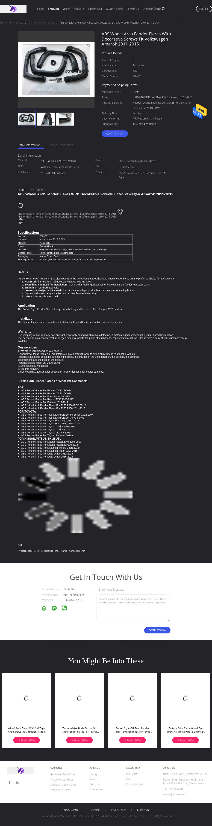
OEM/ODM (132, 774)
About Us (79, 8)
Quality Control (114, 8)
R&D (128, 779)
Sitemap (95, 810)
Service (93, 779)
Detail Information (29, 145)
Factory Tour (95, 8)
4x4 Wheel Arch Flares (63, 774)
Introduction (96, 789)
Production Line (135, 784)
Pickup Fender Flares (62, 779)
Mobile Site (143, 810)
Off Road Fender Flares (63, 784)
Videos (66, 8)
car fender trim (77, 550)
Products (53, 8)
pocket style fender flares (54, 550)
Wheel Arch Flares (60, 789)
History (93, 774)
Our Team (95, 784)
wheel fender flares (29, 550)
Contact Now (114, 133)
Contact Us (133, 8)
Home (40, 8)
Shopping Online (152, 8)
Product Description (60, 145)
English (204, 9)
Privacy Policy (118, 810)
